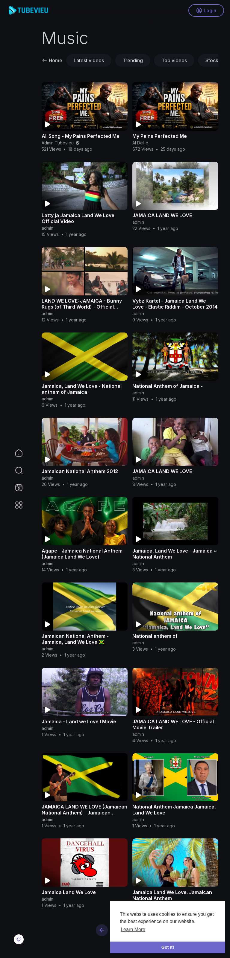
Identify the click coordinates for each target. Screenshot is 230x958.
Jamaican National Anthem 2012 (80, 471)
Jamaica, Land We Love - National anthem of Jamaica (82, 389)
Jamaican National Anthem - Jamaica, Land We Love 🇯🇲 (75, 639)
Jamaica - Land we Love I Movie (79, 721)
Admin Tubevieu (61, 142)
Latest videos (89, 60)
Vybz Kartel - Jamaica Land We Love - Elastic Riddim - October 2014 (174, 304)
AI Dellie (140, 142)
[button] (15, 470)
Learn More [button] (133, 929)
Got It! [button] (167, 947)
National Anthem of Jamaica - (167, 386)
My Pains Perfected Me (159, 136)
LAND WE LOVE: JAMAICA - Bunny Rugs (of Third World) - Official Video (82, 307)
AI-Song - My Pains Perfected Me (80, 136)
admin (47, 228)
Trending (132, 60)
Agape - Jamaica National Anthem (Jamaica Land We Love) (82, 554)
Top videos (174, 60)
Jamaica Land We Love (69, 892)
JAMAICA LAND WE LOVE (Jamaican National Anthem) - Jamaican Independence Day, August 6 (84, 813)
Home (52, 60)
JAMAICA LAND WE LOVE (162, 215)
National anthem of (155, 636)
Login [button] (206, 10)
